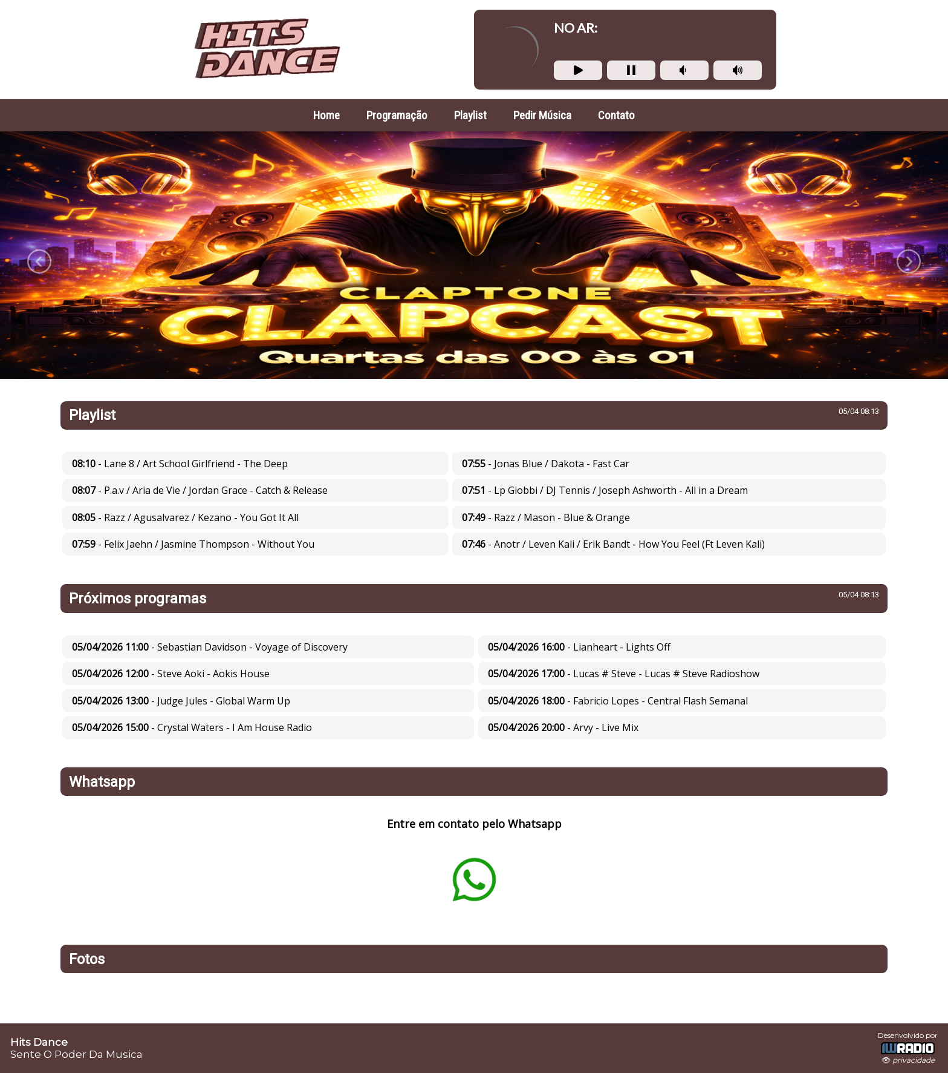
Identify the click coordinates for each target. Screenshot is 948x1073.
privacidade (913, 1060)
